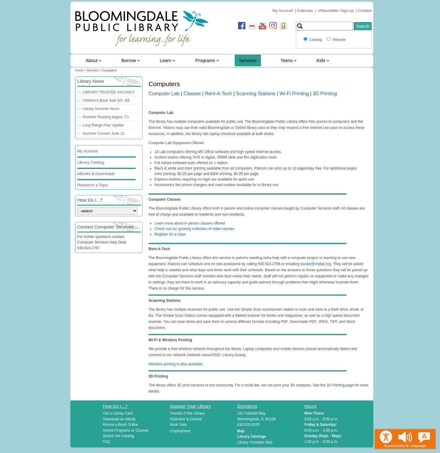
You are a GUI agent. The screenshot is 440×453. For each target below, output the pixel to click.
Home (79, 70)
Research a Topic (92, 185)
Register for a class (170, 234)
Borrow (128, 60)
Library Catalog (90, 162)
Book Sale (178, 424)
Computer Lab (163, 93)
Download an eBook (119, 419)
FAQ (106, 442)
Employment (180, 431)
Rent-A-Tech (218, 93)
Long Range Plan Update (103, 125)
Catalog (316, 40)
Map (240, 431)
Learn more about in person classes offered (189, 223)
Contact (365, 10)
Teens (286, 60)
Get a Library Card (118, 413)
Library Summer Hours (100, 109)
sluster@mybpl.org (315, 264)
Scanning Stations (255, 93)
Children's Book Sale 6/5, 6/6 (106, 100)
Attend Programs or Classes (125, 430)
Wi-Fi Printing (294, 93)
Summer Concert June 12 (103, 133)
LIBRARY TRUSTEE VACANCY (108, 92)
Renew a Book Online (120, 424)
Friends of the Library (187, 413)
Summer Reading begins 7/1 (105, 117)
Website (339, 40)
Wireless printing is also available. (176, 364)
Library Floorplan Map (255, 442)
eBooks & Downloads (96, 173)
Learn (165, 60)
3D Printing (325, 93)
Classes (192, 93)
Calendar (305, 10)
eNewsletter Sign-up (336, 10)
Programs (205, 60)
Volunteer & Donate (186, 419)
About (91, 60)
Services (248, 60)
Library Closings (251, 436)
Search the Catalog (118, 436)
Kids (321, 60)
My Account (282, 10)
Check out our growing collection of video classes (194, 229)
